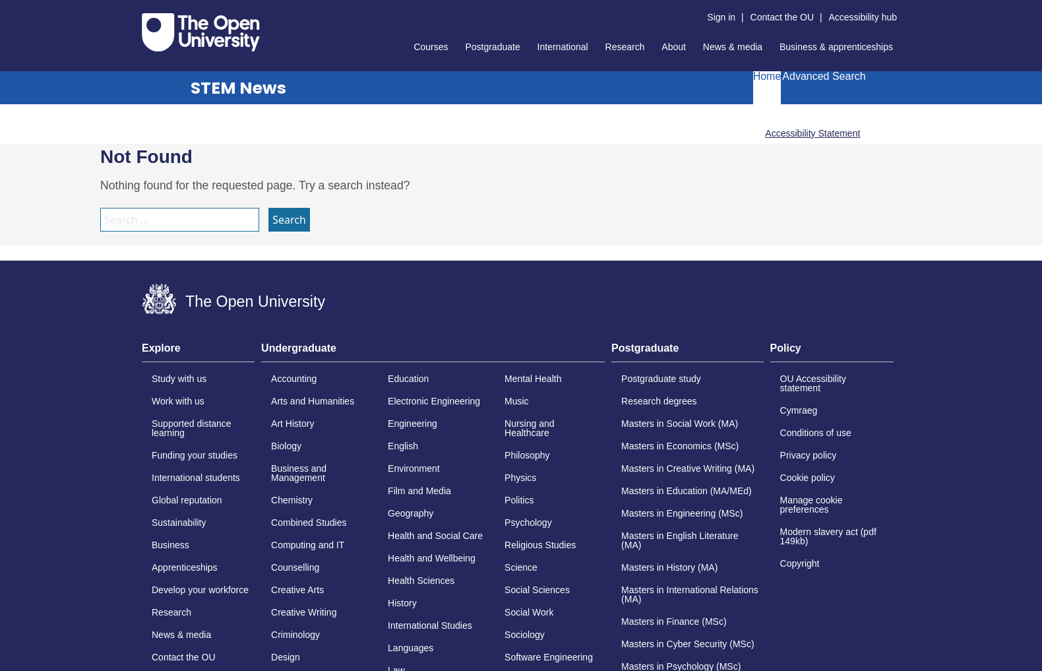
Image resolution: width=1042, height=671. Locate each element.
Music (517, 401)
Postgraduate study (661, 378)
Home (767, 76)
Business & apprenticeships (836, 47)
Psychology (528, 522)
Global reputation (187, 500)
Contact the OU (782, 17)
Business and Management (298, 473)
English (403, 446)
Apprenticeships (185, 567)
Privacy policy (808, 455)
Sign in (721, 17)
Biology (286, 446)
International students (196, 477)
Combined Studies (308, 522)
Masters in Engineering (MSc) (682, 513)
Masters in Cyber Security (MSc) (687, 644)
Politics (519, 500)
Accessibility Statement (812, 133)
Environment (414, 468)
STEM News (238, 88)
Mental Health (533, 378)
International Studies (430, 625)
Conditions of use (815, 433)
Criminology (295, 634)
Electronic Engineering (434, 401)
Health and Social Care (435, 535)
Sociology (525, 634)
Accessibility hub (863, 17)
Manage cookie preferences (811, 505)
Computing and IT (307, 545)
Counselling (295, 567)
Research (625, 47)
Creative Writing (303, 612)
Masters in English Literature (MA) (679, 540)
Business (170, 545)
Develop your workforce (200, 590)
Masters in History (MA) (669, 567)
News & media (732, 47)
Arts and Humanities (312, 401)
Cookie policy (807, 477)
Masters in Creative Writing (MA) (687, 468)
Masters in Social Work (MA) (679, 423)
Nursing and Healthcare (530, 428)
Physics (520, 477)
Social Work (529, 612)
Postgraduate (492, 47)
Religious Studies (540, 545)
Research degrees (658, 401)
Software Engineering (549, 657)
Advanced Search (823, 76)
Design (285, 657)
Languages (410, 648)
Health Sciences (421, 580)
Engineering (412, 423)
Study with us (179, 378)
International (562, 47)
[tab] (198, 352)
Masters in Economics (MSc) (680, 446)
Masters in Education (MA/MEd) (686, 491)
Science (521, 567)
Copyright (800, 563)
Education (408, 378)
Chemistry (292, 500)
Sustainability (179, 522)
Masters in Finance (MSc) (673, 621)
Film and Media (419, 491)
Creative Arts (297, 590)
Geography (410, 513)
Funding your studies (194, 455)
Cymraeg (799, 410)
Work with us (178, 401)
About (673, 47)
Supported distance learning (191, 428)
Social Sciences (537, 590)
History (402, 603)
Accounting (294, 378)
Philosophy (527, 455)
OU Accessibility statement (813, 383)
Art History (292, 423)
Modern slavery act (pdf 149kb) (828, 536)
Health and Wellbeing (431, 558)
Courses (431, 47)
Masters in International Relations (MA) (689, 594)
